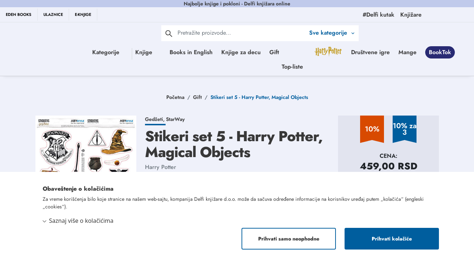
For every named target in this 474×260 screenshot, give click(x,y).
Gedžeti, (155, 119)
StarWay (175, 119)
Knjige (143, 52)
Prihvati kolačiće (392, 238)
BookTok (280, 66)
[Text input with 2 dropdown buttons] (241, 32)
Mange (247, 66)
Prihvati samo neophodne (288, 238)
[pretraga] (169, 33)
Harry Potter (160, 167)
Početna (175, 97)
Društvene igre (210, 66)
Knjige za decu (269, 52)
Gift (302, 52)
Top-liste (348, 66)
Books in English (218, 52)
